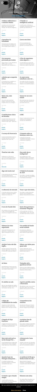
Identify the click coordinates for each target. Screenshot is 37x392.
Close (24, 390)
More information (16, 390)
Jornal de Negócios (18, 15)
